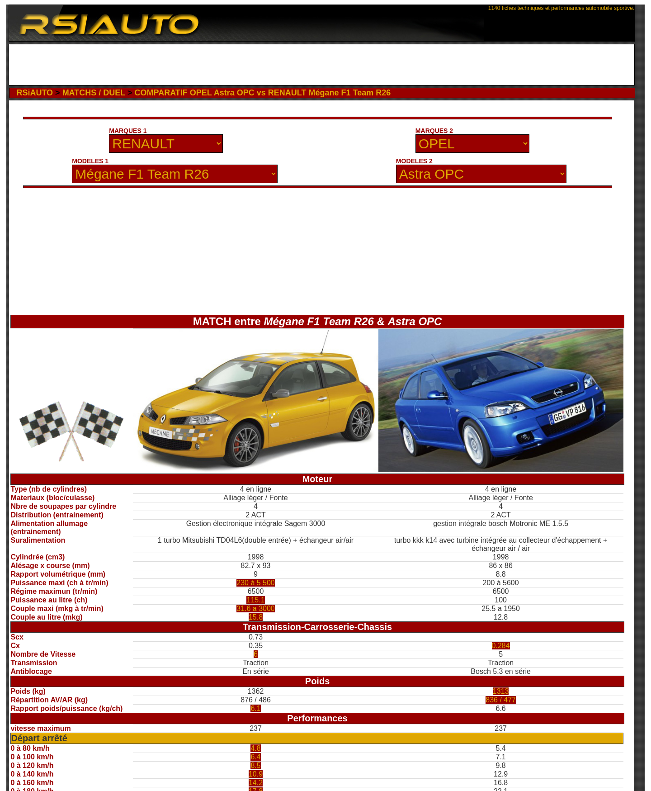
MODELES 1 (90, 161)
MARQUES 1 (127, 130)
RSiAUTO (34, 92)
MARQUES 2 (434, 130)
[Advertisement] (322, 64)
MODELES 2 (414, 161)
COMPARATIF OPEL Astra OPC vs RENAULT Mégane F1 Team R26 (262, 92)
